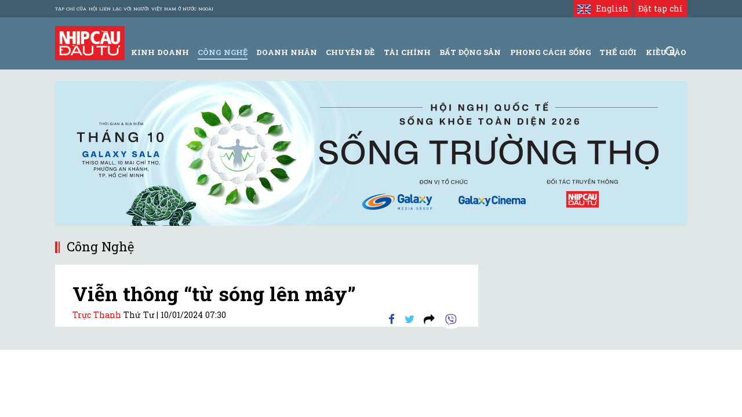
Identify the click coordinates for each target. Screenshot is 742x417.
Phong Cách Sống (550, 52)
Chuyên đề (350, 52)
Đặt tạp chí (660, 8)
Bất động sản (470, 52)
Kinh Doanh (160, 52)
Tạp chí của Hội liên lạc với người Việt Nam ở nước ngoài (134, 9)
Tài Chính (407, 52)
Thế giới (617, 52)
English (602, 8)
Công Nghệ (222, 52)
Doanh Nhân (286, 52)
